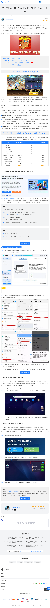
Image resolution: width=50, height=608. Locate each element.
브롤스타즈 (6, 214)
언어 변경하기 (25, 593)
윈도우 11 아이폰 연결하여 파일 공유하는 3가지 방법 (15, 542)
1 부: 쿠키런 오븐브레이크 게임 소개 (12, 58)
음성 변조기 (12, 562)
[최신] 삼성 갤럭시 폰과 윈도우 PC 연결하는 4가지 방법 (15, 546)
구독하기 (46, 589)
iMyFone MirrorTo (20, 142)
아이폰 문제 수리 (28, 562)
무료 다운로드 (25, 243)
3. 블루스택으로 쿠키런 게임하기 (14, 66)
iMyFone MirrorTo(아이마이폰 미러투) (9, 198)
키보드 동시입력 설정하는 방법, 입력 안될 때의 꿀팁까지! (34, 542)
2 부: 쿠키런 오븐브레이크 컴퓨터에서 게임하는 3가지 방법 (16, 60)
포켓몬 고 (18, 214)
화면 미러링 (7, 15)
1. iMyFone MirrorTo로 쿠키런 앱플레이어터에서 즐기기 (20, 62)
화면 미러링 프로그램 (13, 491)
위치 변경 (20, 562)
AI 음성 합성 (37, 562)
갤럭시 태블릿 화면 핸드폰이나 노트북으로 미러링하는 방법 (34, 546)
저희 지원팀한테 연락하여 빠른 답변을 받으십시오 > (30, 551)
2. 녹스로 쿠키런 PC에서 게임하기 (14, 64)
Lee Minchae (9, 19)
